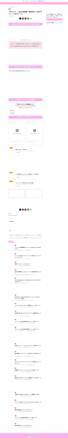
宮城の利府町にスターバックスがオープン (23, 422)
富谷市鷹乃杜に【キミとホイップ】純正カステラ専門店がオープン (27, 351)
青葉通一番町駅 (14, 214)
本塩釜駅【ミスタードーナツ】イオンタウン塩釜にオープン (26, 367)
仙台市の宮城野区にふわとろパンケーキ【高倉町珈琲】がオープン (27, 270)
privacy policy (38, 3)
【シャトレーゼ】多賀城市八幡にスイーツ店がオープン (25, 415)
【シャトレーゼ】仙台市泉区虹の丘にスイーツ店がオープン (26, 319)
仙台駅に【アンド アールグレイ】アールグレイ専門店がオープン (27, 343)
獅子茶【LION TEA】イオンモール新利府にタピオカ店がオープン (27, 375)
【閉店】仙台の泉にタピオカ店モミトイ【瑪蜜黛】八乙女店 (26, 391)
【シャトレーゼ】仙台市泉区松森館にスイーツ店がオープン (26, 327)
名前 (10, 229)
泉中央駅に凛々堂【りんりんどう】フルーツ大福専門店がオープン (27, 311)
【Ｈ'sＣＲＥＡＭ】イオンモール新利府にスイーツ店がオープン (27, 303)
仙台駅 (11, 214)
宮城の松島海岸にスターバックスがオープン (23, 407)
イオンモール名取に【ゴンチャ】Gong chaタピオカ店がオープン (27, 399)
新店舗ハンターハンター (34, 434)
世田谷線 (29, 3)
